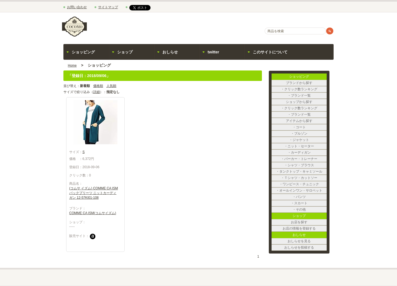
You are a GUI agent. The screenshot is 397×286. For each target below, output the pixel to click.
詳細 (96, 92)
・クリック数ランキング (304, 89)
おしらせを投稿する (305, 247)
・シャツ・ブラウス (305, 165)
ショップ (125, 52)
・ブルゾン (309, 133)
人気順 (111, 86)
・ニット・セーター (305, 146)
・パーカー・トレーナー (304, 159)
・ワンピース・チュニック (302, 184)
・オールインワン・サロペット (299, 190)
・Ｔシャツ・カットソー (304, 178)
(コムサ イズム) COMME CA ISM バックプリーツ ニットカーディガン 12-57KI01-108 (93, 193)
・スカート (309, 203)
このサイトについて (270, 52)
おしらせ (170, 52)
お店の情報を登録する (305, 228)
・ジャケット (308, 140)
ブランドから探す (306, 83)
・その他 (310, 209)
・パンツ (310, 197)
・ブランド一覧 (307, 95)
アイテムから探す (306, 121)
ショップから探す (306, 102)
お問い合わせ (77, 7)
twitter (213, 52)
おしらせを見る (307, 241)
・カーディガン (307, 152)
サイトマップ (108, 7)
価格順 (98, 86)
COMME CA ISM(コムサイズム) (92, 213)
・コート (310, 127)
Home (72, 65)
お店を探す (309, 222)
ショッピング (83, 52)
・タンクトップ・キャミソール (299, 171)
